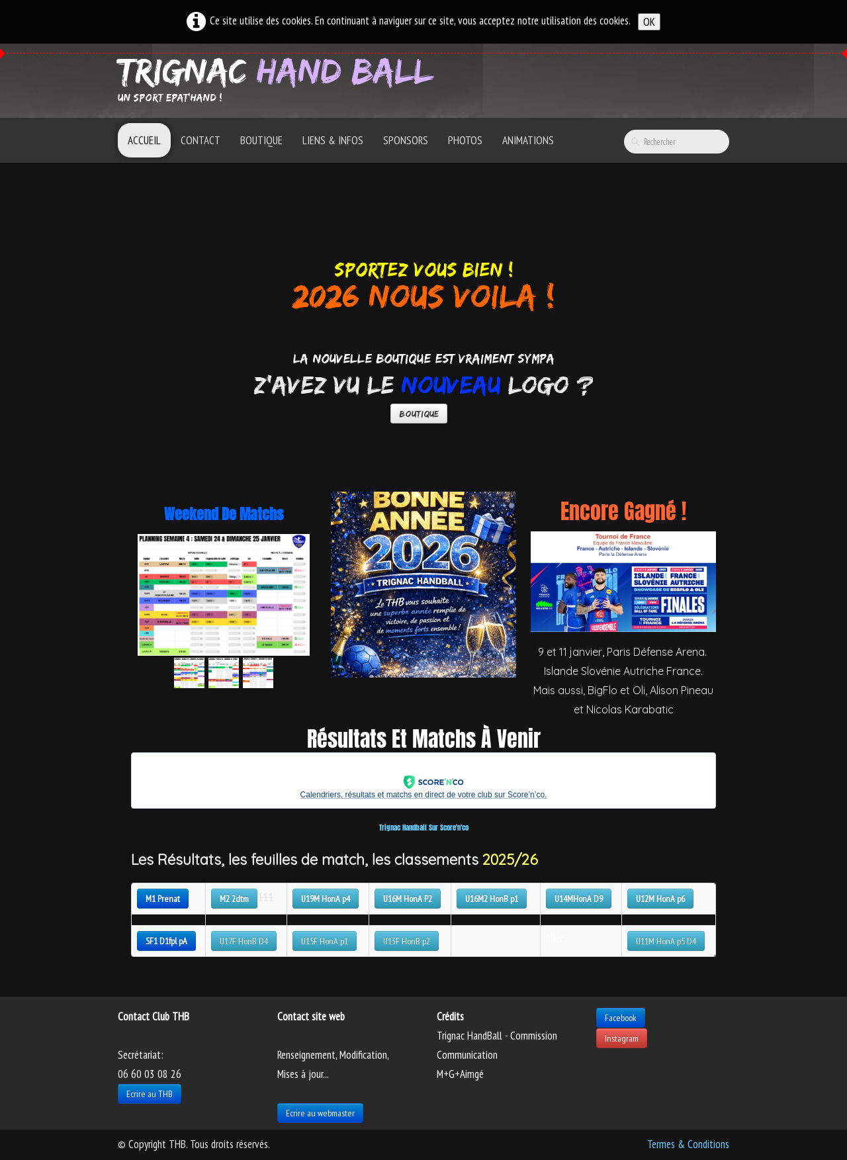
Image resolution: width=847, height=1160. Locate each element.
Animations (528, 140)
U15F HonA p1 (324, 941)
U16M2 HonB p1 (491, 899)
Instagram (622, 1038)
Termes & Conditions (688, 1144)
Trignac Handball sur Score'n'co (423, 827)
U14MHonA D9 (579, 899)
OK (649, 22)
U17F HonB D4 (244, 941)
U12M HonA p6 (660, 899)
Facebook (621, 1018)
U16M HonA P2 (407, 899)
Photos (465, 140)
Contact (200, 140)
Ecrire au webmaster (320, 1113)
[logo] (280, 79)
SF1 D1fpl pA (166, 941)
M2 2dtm (234, 899)
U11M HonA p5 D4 (666, 941)
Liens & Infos (332, 140)
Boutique (261, 140)
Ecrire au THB (149, 1094)
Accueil (144, 140)
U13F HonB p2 (406, 941)
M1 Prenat (163, 899)
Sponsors (405, 140)
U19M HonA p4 (325, 899)
